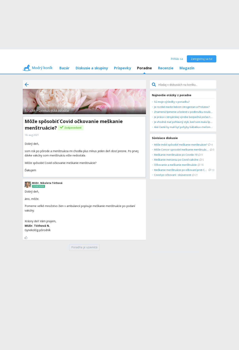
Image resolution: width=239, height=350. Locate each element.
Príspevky (122, 68)
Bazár (64, 68)
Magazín (186, 68)
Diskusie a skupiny (91, 68)
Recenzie (165, 68)
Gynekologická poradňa (54, 110)
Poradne (144, 68)
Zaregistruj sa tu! (201, 59)
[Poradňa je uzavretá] (84, 247)
